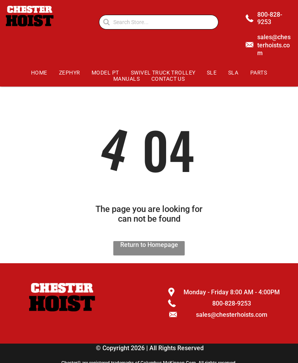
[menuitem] (39, 72)
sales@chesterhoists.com (274, 45)
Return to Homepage (149, 244)
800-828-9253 (269, 18)
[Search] (158, 22)
